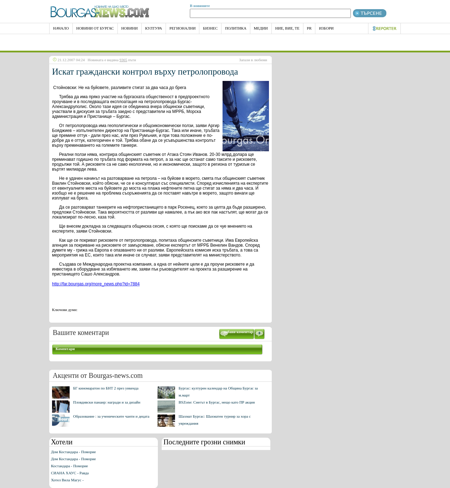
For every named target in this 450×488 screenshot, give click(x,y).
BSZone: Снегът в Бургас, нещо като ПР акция (217, 402)
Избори (326, 28)
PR (309, 28)
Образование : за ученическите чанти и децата (111, 416)
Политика (235, 28)
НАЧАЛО (61, 28)
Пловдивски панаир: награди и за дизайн (106, 402)
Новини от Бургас (95, 28)
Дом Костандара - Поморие (73, 452)
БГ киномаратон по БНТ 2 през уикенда (106, 388)
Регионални (182, 28)
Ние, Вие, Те (287, 28)
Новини (129, 28)
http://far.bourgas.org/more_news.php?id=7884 (96, 283)
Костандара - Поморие (69, 466)
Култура (153, 28)
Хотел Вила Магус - (67, 480)
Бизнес (210, 28)
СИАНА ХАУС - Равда (70, 473)
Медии (261, 28)
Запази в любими (253, 60)
